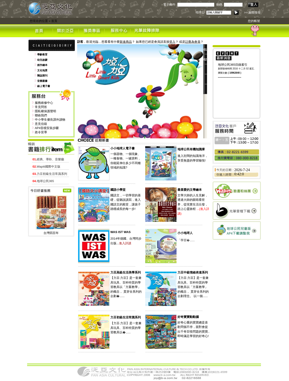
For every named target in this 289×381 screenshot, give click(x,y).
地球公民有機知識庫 (191, 149)
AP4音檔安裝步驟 (47, 128)
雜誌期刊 (42, 75)
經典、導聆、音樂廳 (48, 159)
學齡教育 (42, 54)
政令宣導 (41, 132)
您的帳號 (254, 21)
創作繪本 (42, 65)
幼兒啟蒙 (42, 59)
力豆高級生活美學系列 (125, 272)
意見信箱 (41, 124)
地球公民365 (43, 181)
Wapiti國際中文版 (46, 166)
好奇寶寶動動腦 (188, 317)
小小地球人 (185, 233)
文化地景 (42, 70)
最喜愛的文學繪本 (189, 189)
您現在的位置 (39, 21)
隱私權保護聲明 (45, 111)
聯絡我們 (41, 115)
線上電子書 (43, 86)
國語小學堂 (118, 189)
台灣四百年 (51, 233)
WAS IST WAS (120, 232)
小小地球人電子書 (122, 148)
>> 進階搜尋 (252, 12)
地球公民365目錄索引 (232, 64)
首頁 (54, 21)
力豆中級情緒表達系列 (192, 272)
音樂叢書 (42, 80)
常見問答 (41, 107)
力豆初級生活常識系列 (50, 174)
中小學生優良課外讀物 (50, 119)
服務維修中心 (44, 102)
